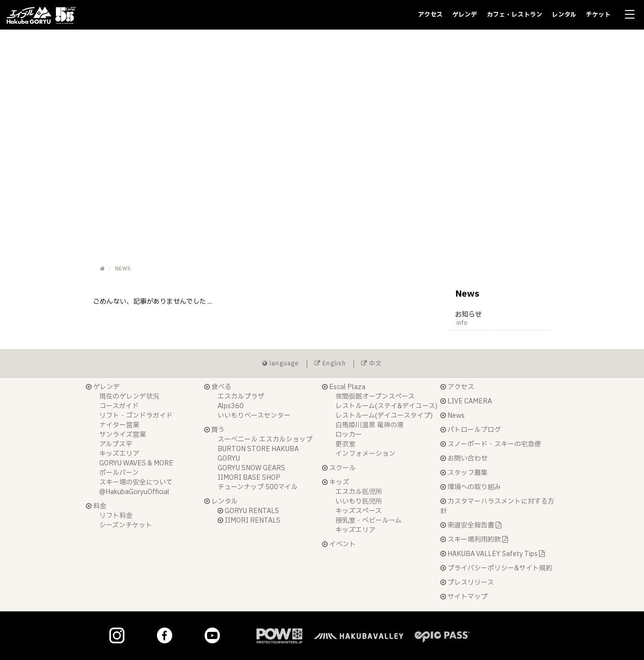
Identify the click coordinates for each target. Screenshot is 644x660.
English (330, 363)
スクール (339, 468)
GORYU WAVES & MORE (136, 463)
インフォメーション (365, 454)
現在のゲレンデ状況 (129, 397)
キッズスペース (358, 511)
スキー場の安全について (136, 482)
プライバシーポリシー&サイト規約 (496, 568)
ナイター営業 (119, 425)
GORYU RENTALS (248, 511)
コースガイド (119, 406)
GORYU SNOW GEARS (251, 468)
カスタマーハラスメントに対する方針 (497, 506)
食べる (217, 387)
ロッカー (348, 435)
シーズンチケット (125, 525)
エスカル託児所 (358, 492)
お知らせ (503, 318)
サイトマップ (464, 597)
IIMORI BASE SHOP (249, 478)
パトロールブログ (470, 430)
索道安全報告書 (470, 525)
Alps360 (231, 406)
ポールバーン (119, 473)
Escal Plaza (343, 387)
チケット (598, 15)
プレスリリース (467, 583)
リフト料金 (116, 516)
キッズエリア (119, 454)
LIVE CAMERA (466, 401)
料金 (96, 506)
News (452, 416)
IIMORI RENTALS (249, 521)
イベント (339, 544)
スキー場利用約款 (474, 540)
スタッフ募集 (464, 473)
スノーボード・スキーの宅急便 (490, 444)
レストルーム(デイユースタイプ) (384, 416)
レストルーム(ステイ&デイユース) (386, 406)
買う (214, 430)
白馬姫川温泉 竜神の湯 (369, 425)
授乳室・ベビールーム (368, 521)
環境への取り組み (470, 487)
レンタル (564, 15)
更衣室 (345, 444)
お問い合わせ (464, 459)
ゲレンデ (464, 15)
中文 (371, 363)
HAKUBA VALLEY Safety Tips (492, 554)
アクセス (430, 15)
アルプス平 (115, 444)
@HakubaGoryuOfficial (134, 492)
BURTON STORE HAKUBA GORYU (258, 454)
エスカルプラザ (241, 397)
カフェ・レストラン (514, 15)
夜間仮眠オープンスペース (375, 397)
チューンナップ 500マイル (258, 487)
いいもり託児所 (358, 501)
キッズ (335, 482)
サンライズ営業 (122, 435)
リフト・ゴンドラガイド (136, 416)
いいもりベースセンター (254, 416)
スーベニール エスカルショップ (265, 439)
